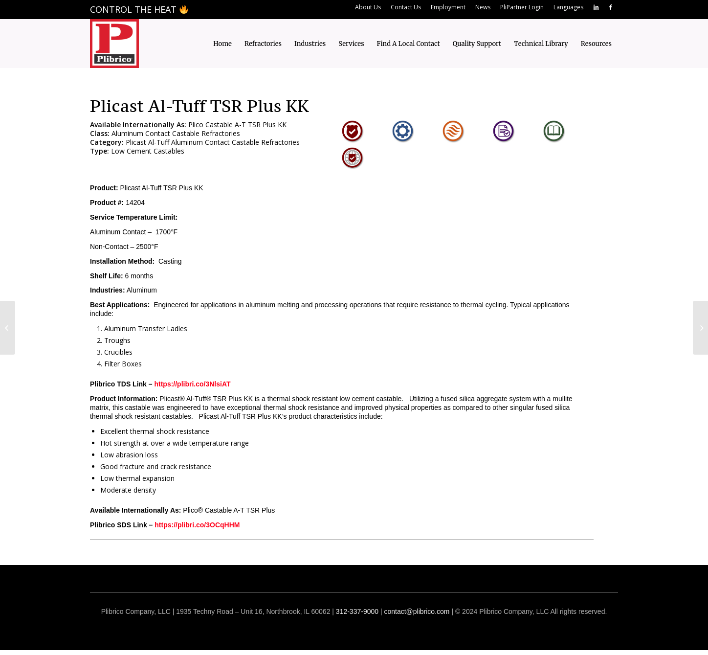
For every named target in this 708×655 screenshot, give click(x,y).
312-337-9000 (357, 611)
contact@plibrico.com (416, 611)
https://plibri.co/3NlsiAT (192, 384)
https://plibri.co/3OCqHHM (197, 525)
